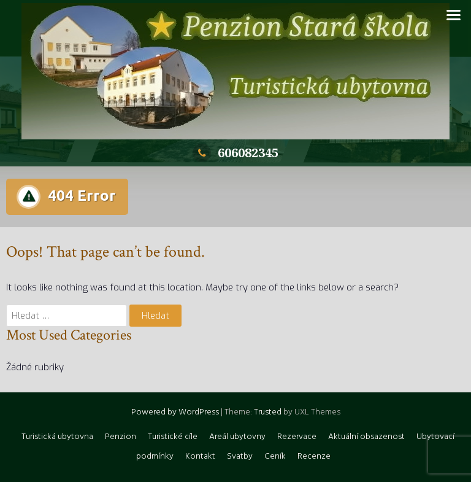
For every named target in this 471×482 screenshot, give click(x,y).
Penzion (120, 437)
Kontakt (200, 456)
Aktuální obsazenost (366, 437)
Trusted (267, 412)
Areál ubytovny (237, 437)
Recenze (314, 456)
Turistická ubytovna (57, 437)
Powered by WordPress (175, 412)
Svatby (240, 456)
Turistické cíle (172, 437)
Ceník (275, 456)
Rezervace (296, 437)
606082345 (235, 152)
